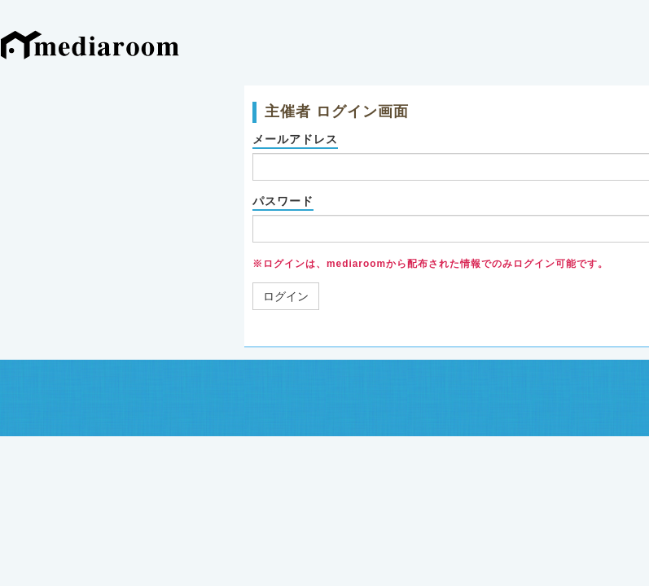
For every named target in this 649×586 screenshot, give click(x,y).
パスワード (283, 201)
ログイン (286, 296)
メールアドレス (295, 139)
